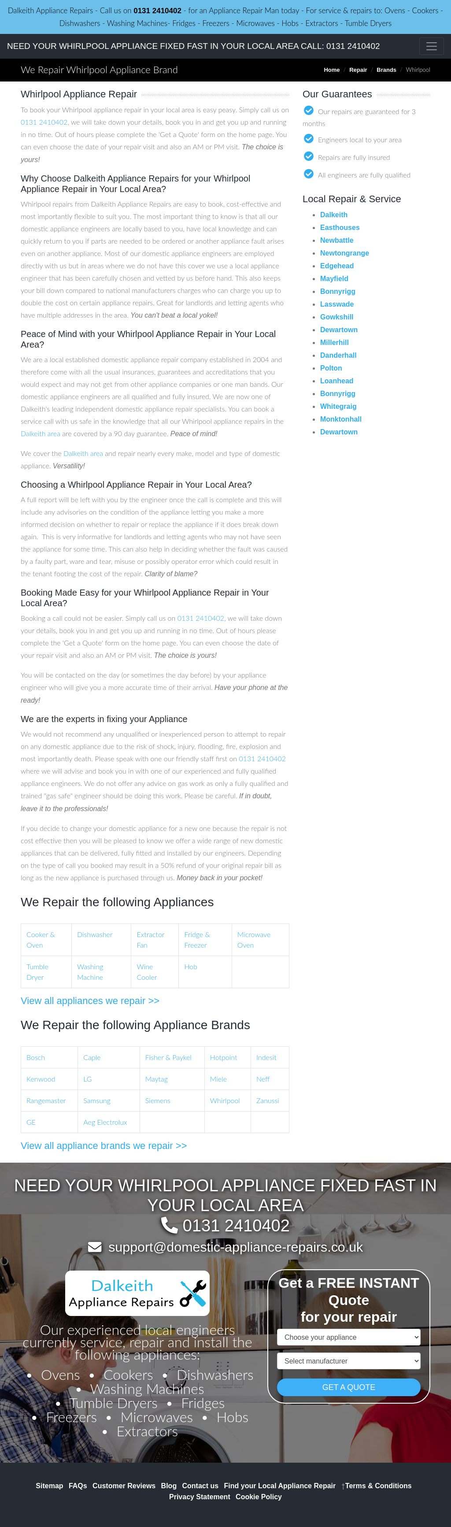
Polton (331, 368)
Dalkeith (333, 215)
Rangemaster (46, 1100)
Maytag (156, 1079)
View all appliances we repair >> (90, 1000)
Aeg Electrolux (105, 1122)
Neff (263, 1079)
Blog (169, 1486)
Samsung (97, 1100)
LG (87, 1079)
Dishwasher (95, 934)
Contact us (200, 1486)
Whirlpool (225, 1100)
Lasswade (337, 304)
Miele (218, 1079)
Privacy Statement (199, 1497)
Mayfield (334, 278)
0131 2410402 (157, 11)
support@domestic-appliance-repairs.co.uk (235, 1246)
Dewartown (339, 330)
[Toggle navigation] (431, 46)
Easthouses (340, 227)
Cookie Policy (259, 1497)
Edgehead (337, 266)
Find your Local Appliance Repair (280, 1486)
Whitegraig (338, 406)
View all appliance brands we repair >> (104, 1145)
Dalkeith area (40, 433)
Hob (190, 966)
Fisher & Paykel (168, 1057)
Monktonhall (341, 419)
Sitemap (49, 1486)
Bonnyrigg (337, 291)
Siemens (157, 1100)
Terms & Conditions (376, 1486)
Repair (358, 70)
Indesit (266, 1057)
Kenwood (40, 1079)
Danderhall (338, 355)
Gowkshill (337, 317)
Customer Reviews (123, 1486)
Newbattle (337, 240)
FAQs (78, 1486)
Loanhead (337, 381)
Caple (91, 1057)
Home (332, 70)
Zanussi (267, 1100)
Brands (386, 70)
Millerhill (334, 342)
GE (31, 1122)
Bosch (35, 1057)
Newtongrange (344, 253)
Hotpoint (223, 1057)
